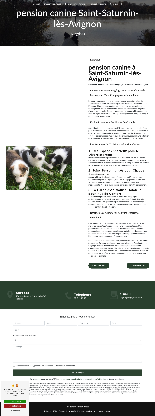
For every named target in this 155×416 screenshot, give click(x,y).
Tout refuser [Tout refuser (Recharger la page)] (15, 406)
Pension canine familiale (76, 4)
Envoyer (80, 368)
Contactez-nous (137, 265)
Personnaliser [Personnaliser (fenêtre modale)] (15, 410)
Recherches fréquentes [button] (77, 406)
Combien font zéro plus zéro (24, 331)
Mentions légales (84, 411)
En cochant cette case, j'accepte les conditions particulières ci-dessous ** (45, 361)
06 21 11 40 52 (80, 301)
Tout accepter (15, 401)
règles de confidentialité (72, 375)
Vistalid (48, 411)
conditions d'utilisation (96, 375)
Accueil (36, 4)
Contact (114, 4)
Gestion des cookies (102, 411)
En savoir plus (99, 265)
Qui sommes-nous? (52, 4)
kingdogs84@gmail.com (131, 293)
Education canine (98, 4)
